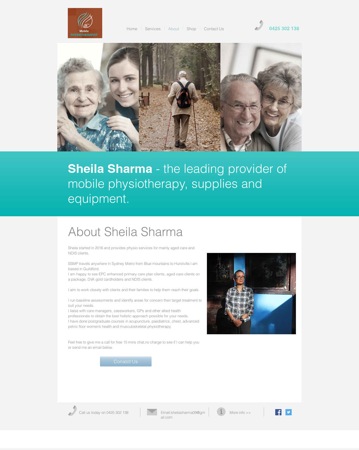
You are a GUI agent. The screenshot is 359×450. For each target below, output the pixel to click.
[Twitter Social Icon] (288, 412)
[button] (126, 361)
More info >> (240, 412)
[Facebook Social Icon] (278, 412)
